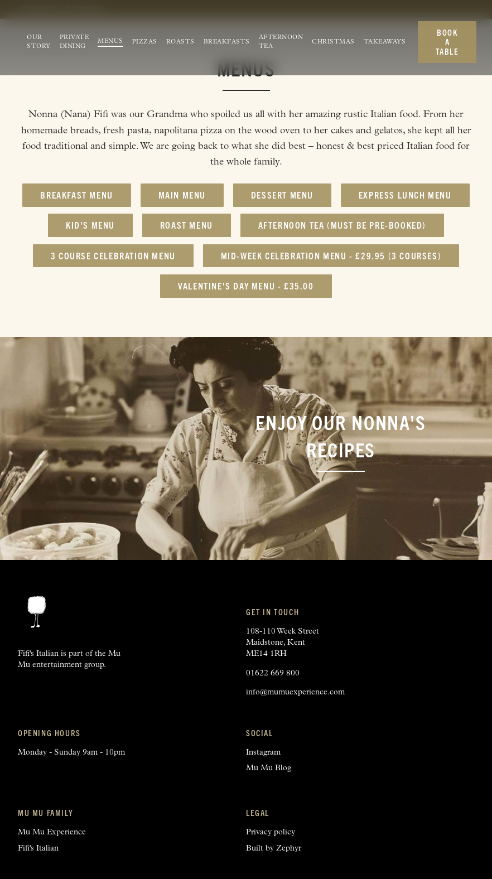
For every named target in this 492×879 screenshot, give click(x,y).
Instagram (263, 752)
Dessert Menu (282, 194)
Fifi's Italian (38, 848)
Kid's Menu (90, 224)
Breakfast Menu (76, 194)
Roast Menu (186, 224)
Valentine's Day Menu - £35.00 (245, 285)
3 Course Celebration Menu (113, 255)
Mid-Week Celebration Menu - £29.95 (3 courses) (331, 255)
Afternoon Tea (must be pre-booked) (342, 224)
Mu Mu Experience (52, 832)
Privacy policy (270, 832)
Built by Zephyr (273, 848)
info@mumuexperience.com (295, 692)
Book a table (447, 42)
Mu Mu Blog (268, 768)
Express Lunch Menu (405, 194)
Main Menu (182, 194)
